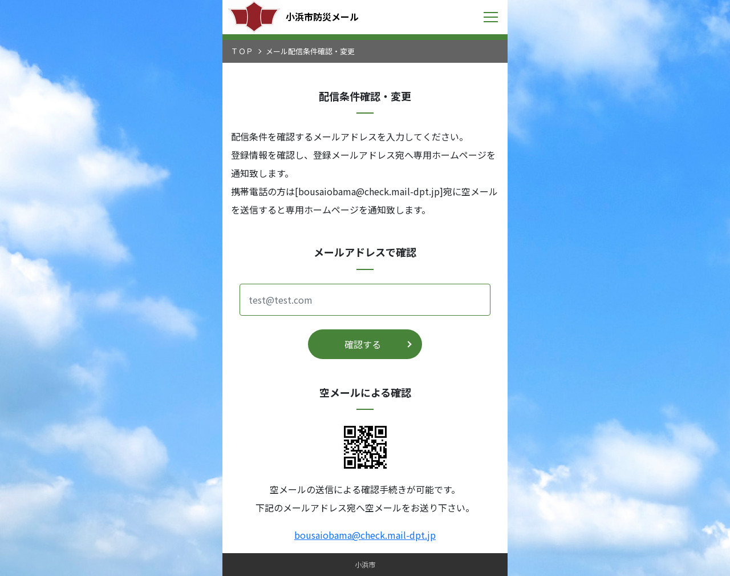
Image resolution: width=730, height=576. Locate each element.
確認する (362, 344)
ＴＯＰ (242, 51)
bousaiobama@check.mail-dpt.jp (365, 535)
